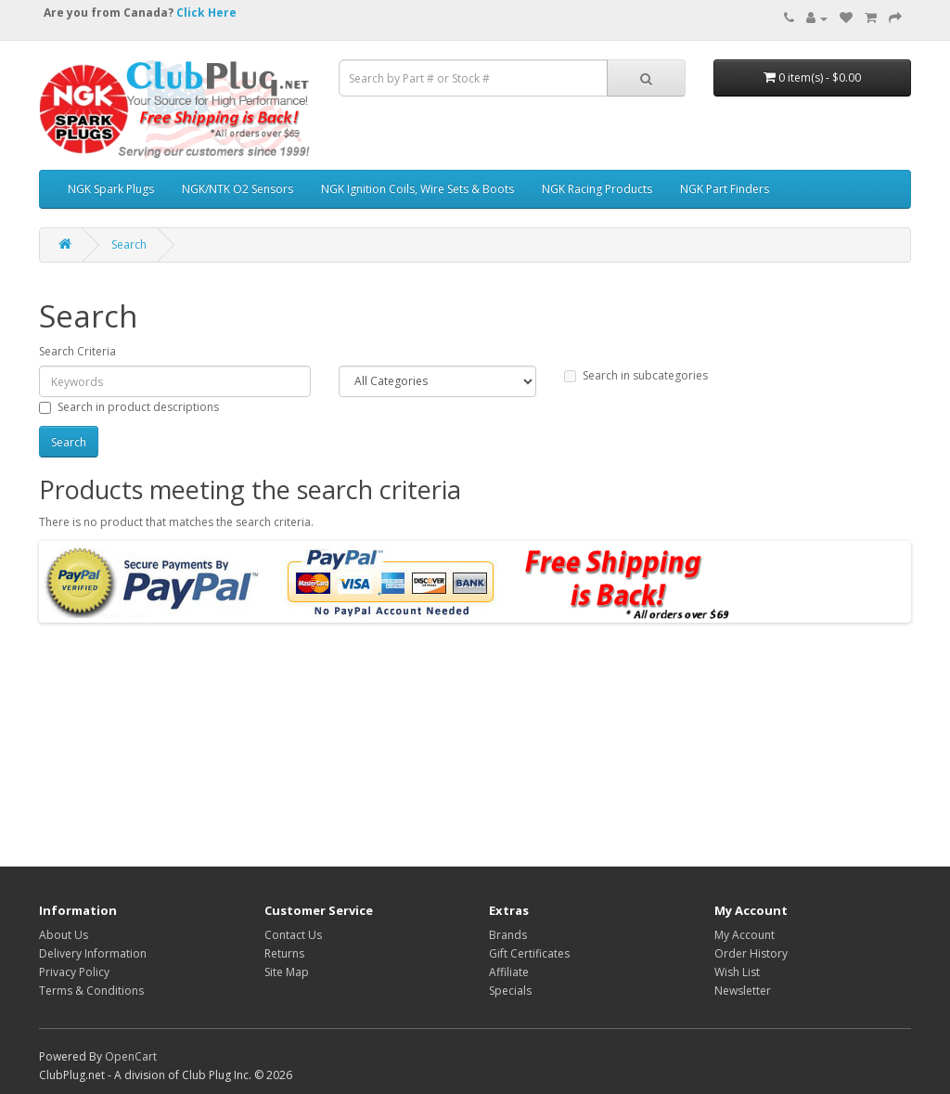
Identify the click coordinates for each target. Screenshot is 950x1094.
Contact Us (293, 935)
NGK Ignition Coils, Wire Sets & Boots (417, 189)
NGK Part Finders (724, 189)
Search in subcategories (636, 375)
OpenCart (131, 1056)
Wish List (737, 972)
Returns (284, 953)
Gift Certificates (529, 953)
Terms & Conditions (91, 990)
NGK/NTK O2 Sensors (237, 189)
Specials (510, 990)
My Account (744, 935)
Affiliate (509, 972)
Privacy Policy (74, 972)
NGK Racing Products (597, 189)
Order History (751, 953)
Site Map (286, 972)
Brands (508, 935)
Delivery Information (93, 953)
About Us (63, 935)
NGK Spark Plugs (111, 189)
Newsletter (742, 990)
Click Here (206, 12)
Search (129, 244)
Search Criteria (77, 351)
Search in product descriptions (129, 407)
